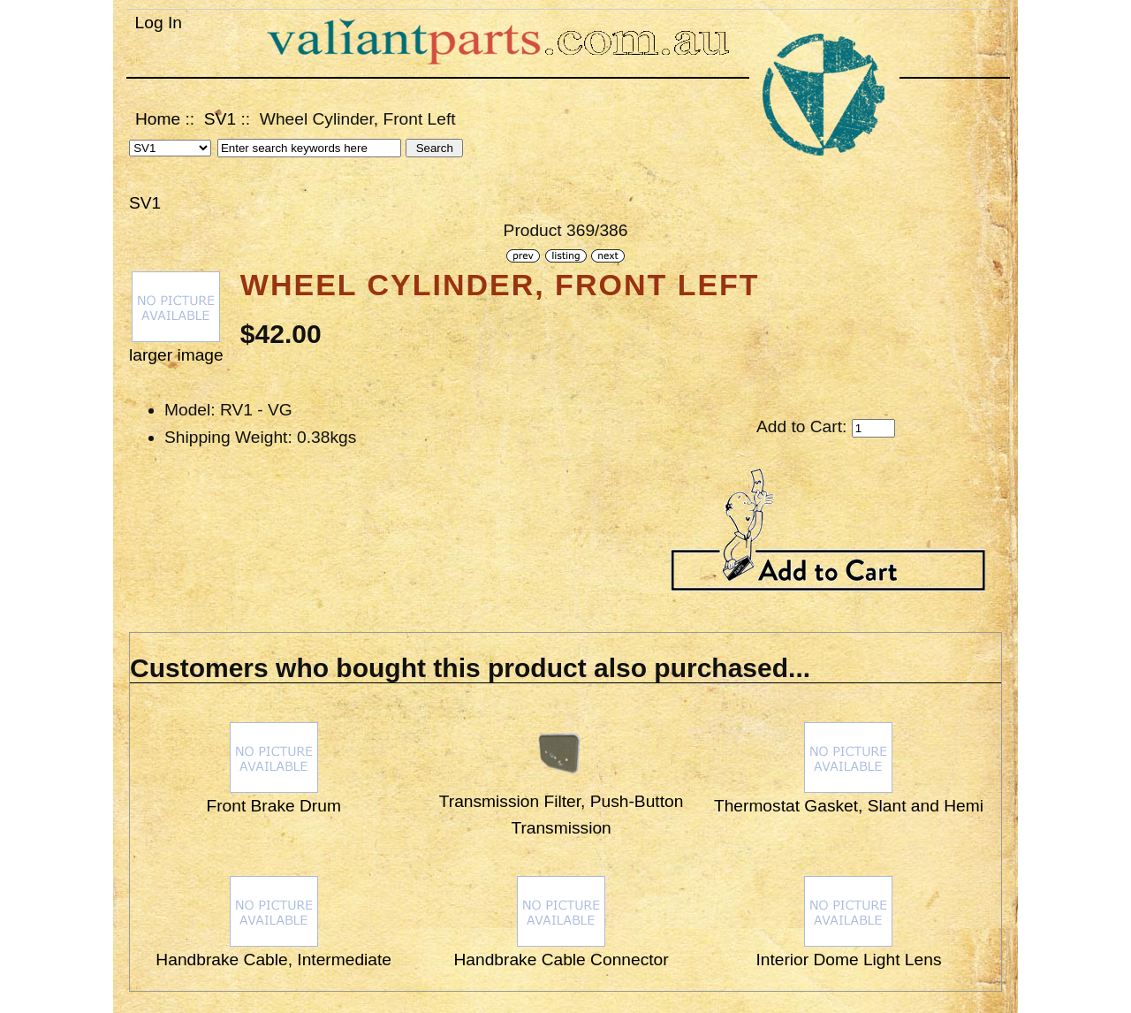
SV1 (220, 119)
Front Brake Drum (273, 805)
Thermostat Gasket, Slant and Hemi (848, 805)
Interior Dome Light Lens (848, 959)
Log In (158, 22)
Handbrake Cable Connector (560, 959)
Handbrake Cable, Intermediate (273, 959)
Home (157, 119)
